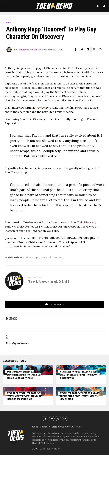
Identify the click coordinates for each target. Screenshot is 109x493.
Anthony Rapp (31, 257)
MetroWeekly (39, 107)
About (35, 464)
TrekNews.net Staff (27, 49)
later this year (26, 72)
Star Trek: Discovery (52, 257)
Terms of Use (57, 464)
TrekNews (56, 226)
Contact (44, 464)
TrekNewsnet (33, 230)
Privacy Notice (74, 464)
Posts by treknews (17, 343)
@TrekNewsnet (24, 226)
